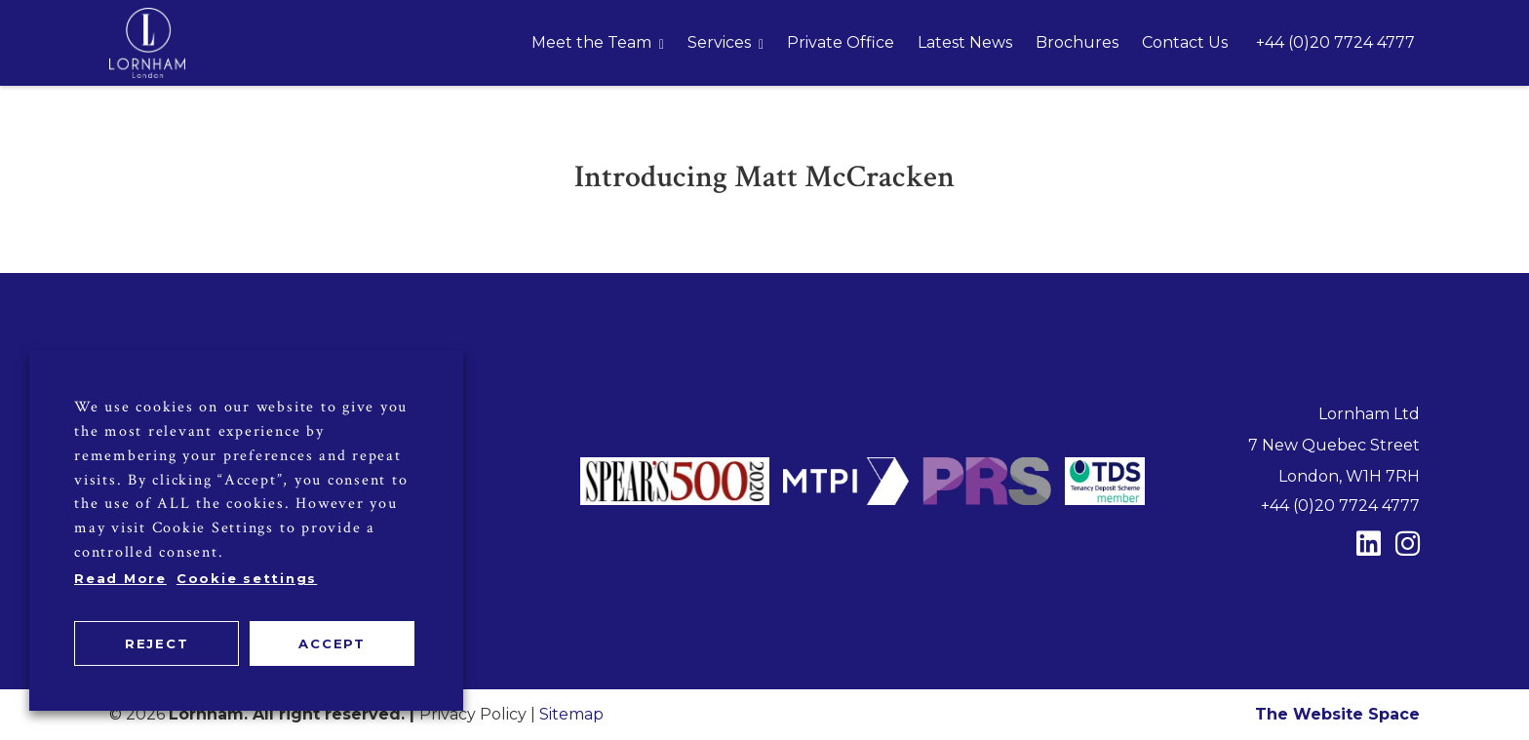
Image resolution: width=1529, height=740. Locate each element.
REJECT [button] (157, 643)
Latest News (965, 42)
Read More (120, 578)
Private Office (840, 42)
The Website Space (1337, 714)
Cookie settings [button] (246, 578)
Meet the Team (591, 42)
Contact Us (1185, 42)
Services (719, 42)
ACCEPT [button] (332, 643)
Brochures (1077, 42)
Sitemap (571, 714)
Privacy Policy (473, 714)
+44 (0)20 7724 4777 (1335, 42)
